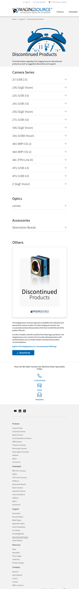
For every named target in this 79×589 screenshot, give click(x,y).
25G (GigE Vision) (22, 111)
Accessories (16, 462)
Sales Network (40, 2)
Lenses (16, 206)
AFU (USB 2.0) (20, 168)
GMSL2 (14, 474)
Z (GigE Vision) (21, 184)
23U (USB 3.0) (20, 95)
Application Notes (18, 523)
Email (39, 390)
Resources (16, 545)
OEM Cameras (17, 441)
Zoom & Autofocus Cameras (21, 438)
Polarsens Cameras (19, 445)
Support (22, 19)
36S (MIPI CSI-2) (21, 144)
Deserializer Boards (24, 227)
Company (16, 567)
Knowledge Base (18, 534)
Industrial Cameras (18, 431)
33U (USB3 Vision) (23, 136)
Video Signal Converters (20, 452)
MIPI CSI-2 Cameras (19, 471)
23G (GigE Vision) (22, 87)
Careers (15, 578)
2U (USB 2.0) (19, 79)
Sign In (27, 2)
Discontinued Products (35, 19)
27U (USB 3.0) (20, 119)
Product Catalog (17, 563)
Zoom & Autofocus (18, 494)
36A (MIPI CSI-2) (21, 152)
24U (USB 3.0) (20, 103)
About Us (15, 571)
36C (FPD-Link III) (22, 160)
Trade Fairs (16, 559)
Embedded (16, 466)
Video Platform (17, 540)
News (14, 549)
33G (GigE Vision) (22, 127)
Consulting (16, 530)
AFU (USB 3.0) (20, 176)
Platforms (15, 481)
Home (14, 19)
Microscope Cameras (19, 448)
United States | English (59, 2)
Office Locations (17, 585)
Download (23, 352)
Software (15, 455)
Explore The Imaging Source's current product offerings (34, 346)
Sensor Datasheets (18, 527)
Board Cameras (17, 435)
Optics (14, 458)
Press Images (16, 556)
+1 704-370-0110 (39, 380)
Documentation (17, 517)
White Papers (16, 520)
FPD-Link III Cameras (19, 477)
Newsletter (39, 399)
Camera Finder (17, 428)
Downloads (16, 513)
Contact (15, 582)
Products (60, 11)
